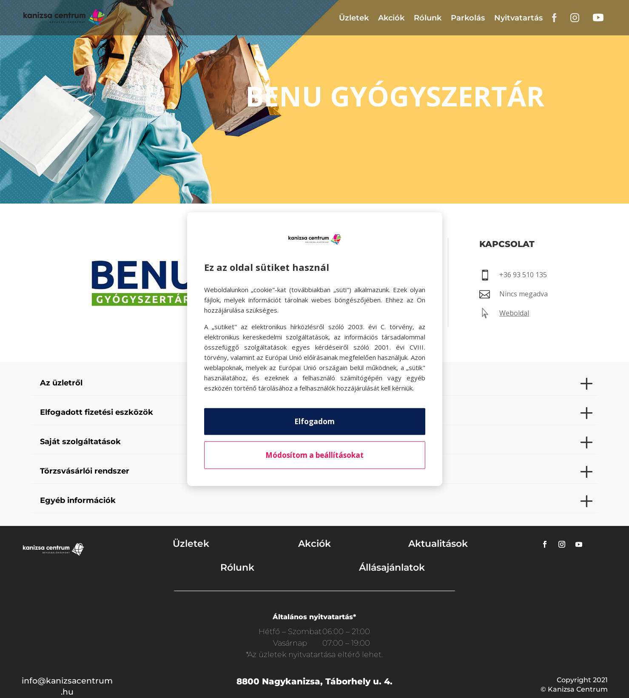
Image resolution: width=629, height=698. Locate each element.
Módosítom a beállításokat (314, 455)
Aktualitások (438, 543)
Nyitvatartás (518, 18)
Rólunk (427, 18)
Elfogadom (314, 421)
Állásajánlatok (392, 567)
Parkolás (468, 18)
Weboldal (514, 313)
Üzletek (354, 18)
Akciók (391, 18)
